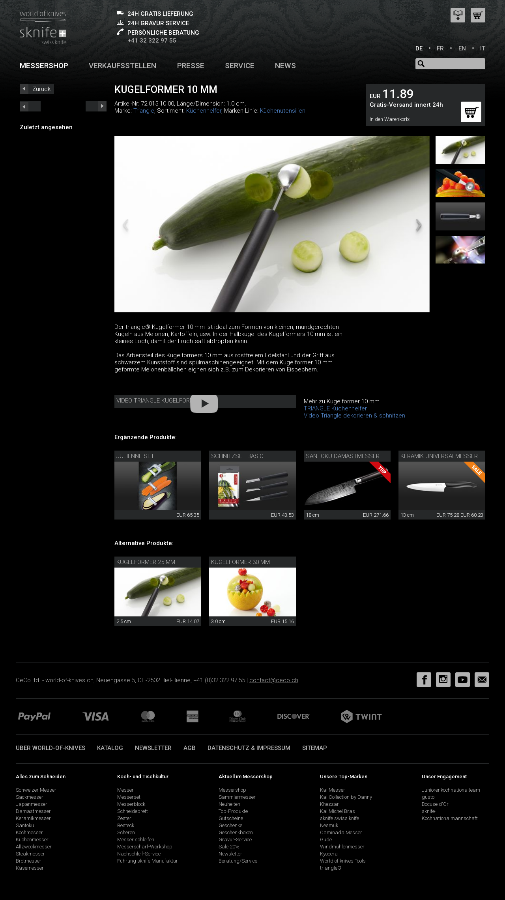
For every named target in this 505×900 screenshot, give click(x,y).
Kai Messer (332, 790)
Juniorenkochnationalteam (451, 790)
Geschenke (230, 825)
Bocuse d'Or (435, 804)
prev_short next (96, 106)
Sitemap (314, 748)
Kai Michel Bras (337, 811)
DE (419, 48)
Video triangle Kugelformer (158, 400)
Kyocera (329, 854)
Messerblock (131, 804)
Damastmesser (33, 811)
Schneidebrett (132, 811)
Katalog (110, 748)
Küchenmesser (32, 839)
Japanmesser (31, 804)
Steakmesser (30, 854)
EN (462, 48)
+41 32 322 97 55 (151, 40)
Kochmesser (29, 832)
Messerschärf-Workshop (144, 847)
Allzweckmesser (34, 847)
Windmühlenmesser (342, 847)
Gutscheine (231, 818)
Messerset (128, 797)
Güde (326, 839)
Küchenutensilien (282, 110)
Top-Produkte (233, 811)
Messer (125, 790)
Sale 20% (229, 847)
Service (239, 65)
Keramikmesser (33, 818)
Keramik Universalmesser (439, 456)
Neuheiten (229, 804)
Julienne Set (135, 456)
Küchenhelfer (203, 110)
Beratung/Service (238, 861)
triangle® (331, 868)
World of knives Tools (343, 861)
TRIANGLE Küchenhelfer (335, 408)
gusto (428, 797)
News (285, 65)
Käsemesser (30, 868)
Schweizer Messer (36, 790)
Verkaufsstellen (122, 65)
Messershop (44, 65)
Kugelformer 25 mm (145, 562)
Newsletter (153, 748)
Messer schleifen (135, 839)
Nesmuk (329, 825)
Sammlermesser (237, 797)
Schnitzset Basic (237, 456)
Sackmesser (29, 797)
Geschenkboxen (236, 832)
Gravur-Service (235, 839)
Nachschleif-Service (139, 854)
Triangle (143, 110)
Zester (124, 818)
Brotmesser (28, 861)
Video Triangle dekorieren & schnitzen (354, 415)
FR (440, 48)
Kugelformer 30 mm (240, 562)
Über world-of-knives (50, 748)
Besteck (125, 825)
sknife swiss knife (339, 818)
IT (482, 48)
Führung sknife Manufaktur (147, 861)
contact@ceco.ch (273, 680)
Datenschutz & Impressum (249, 748)
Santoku (25, 825)
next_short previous (30, 106)
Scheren (126, 832)
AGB (189, 748)
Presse (190, 65)
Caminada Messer (341, 832)
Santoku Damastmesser (343, 456)
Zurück (41, 89)
